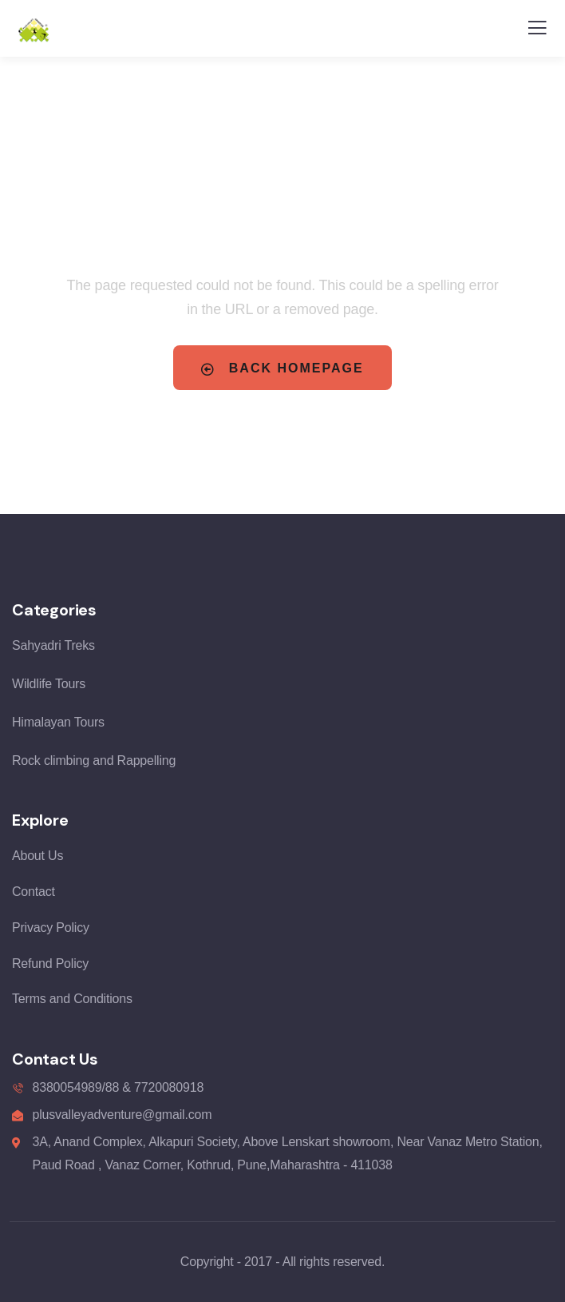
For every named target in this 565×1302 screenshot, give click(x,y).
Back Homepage (282, 368)
